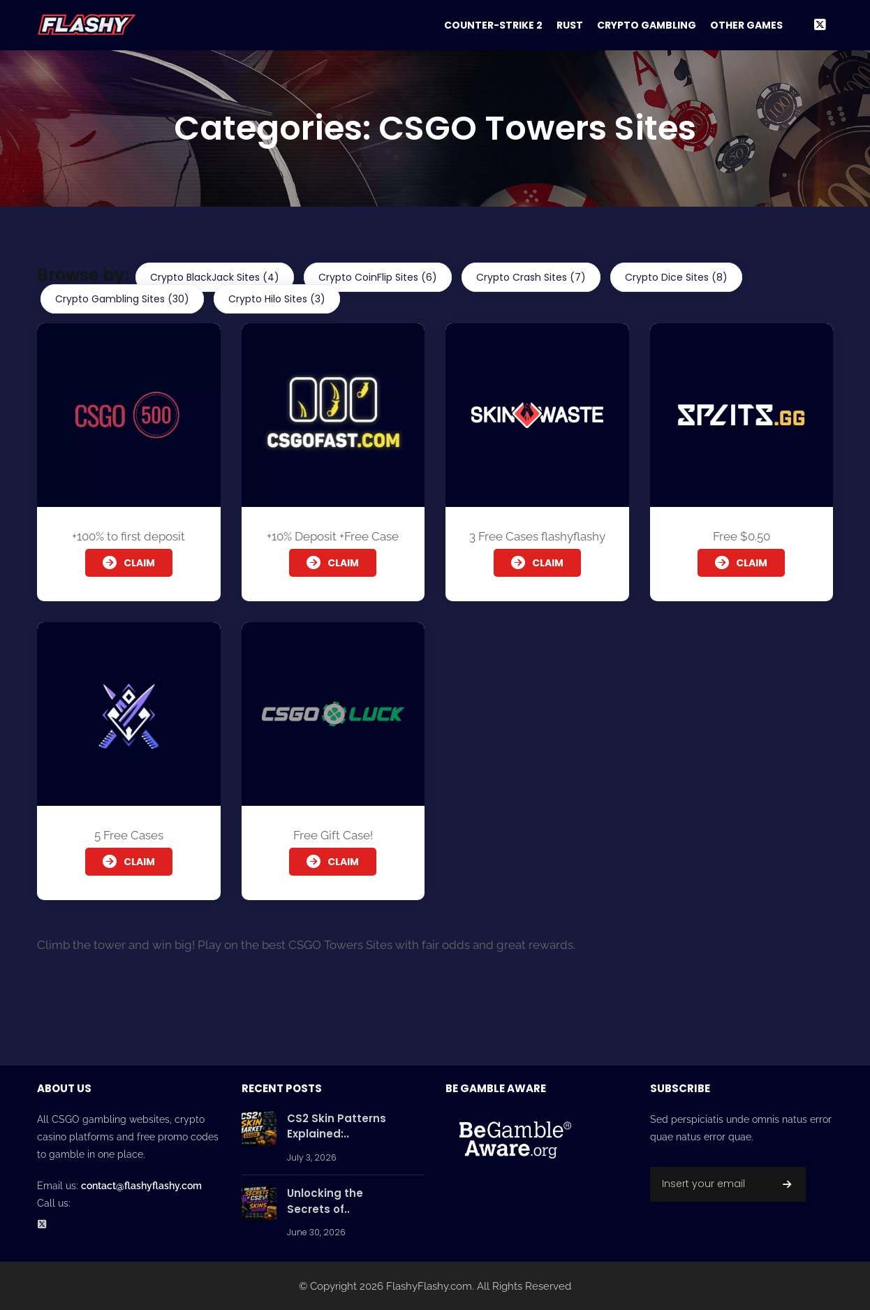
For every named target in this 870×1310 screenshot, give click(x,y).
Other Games (746, 25)
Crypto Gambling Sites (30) (122, 299)
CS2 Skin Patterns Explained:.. (336, 1126)
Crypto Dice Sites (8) (676, 277)
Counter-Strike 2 (493, 25)
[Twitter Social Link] (820, 25)
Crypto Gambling (646, 25)
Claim (129, 563)
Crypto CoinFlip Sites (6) (377, 277)
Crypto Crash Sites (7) (531, 277)
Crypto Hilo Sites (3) (276, 299)
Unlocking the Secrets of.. (325, 1201)
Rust (569, 25)
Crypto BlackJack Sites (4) (214, 277)
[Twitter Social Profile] (46, 1225)
